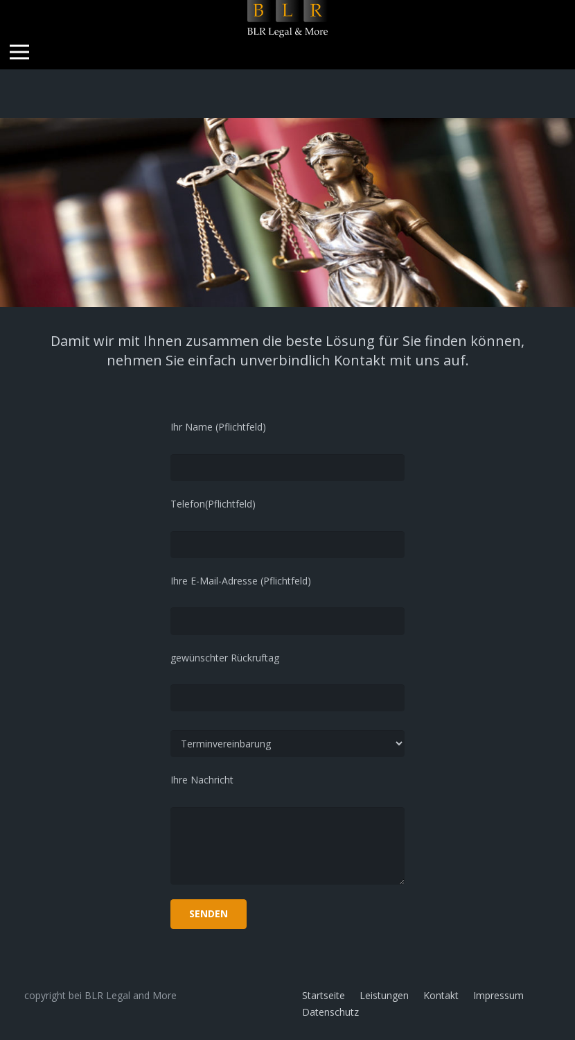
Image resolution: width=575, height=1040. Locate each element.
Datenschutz (330, 1012)
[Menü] (19, 52)
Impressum (498, 995)
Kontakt (441, 995)
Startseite (323, 995)
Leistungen (384, 995)
